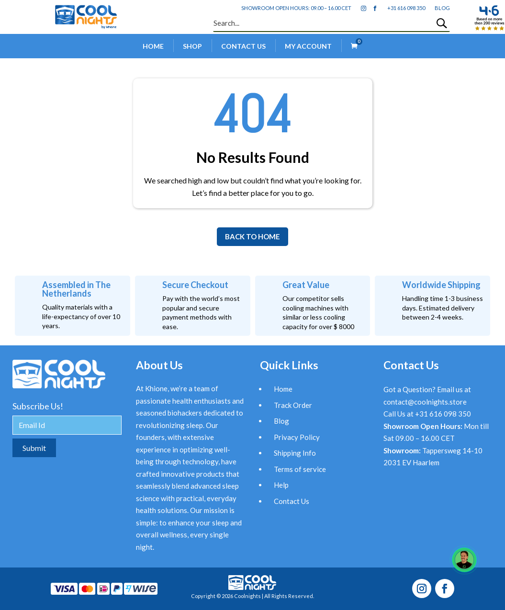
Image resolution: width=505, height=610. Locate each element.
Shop (192, 46)
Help (281, 485)
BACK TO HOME (252, 236)
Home (153, 46)
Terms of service (300, 469)
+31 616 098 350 (406, 8)
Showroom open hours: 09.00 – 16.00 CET (296, 8)
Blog (281, 421)
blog (442, 8)
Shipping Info (295, 453)
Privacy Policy (297, 437)
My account (308, 46)
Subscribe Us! (37, 406)
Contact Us (243, 46)
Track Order (293, 405)
